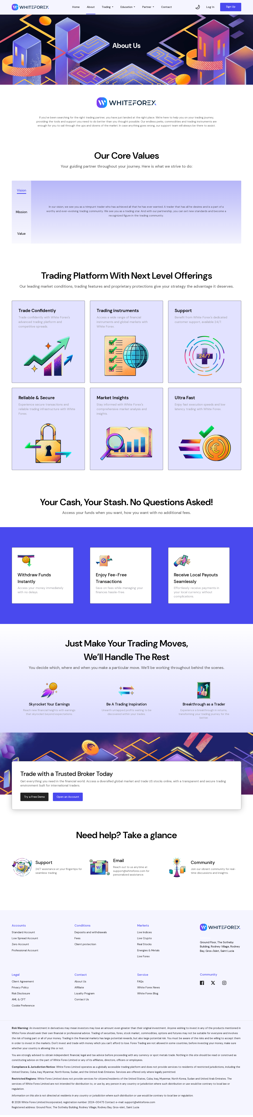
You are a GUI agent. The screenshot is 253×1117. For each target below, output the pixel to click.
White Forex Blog (147, 995)
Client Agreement (23, 983)
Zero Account (20, 946)
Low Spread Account (25, 940)
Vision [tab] (21, 190)
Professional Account (25, 952)
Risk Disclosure (21, 995)
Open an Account (68, 799)
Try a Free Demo (34, 799)
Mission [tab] (21, 212)
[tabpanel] (136, 212)
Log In (210, 7)
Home (74, 7)
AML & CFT (19, 1001)
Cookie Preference (23, 1007)
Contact (168, 7)
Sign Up (230, 7)
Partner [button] (148, 7)
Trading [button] (105, 7)
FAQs (140, 983)
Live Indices (144, 934)
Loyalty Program (84, 995)
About (89, 7)
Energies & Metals (148, 952)
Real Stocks (144, 946)
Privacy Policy (20, 989)
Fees (77, 940)
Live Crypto (144, 940)
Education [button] (127, 7)
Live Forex (143, 958)
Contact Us (81, 1001)
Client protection (85, 946)
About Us (80, 983)
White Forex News (148, 989)
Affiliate (79, 989)
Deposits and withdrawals (90, 934)
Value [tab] (21, 234)
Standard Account (23, 934)
